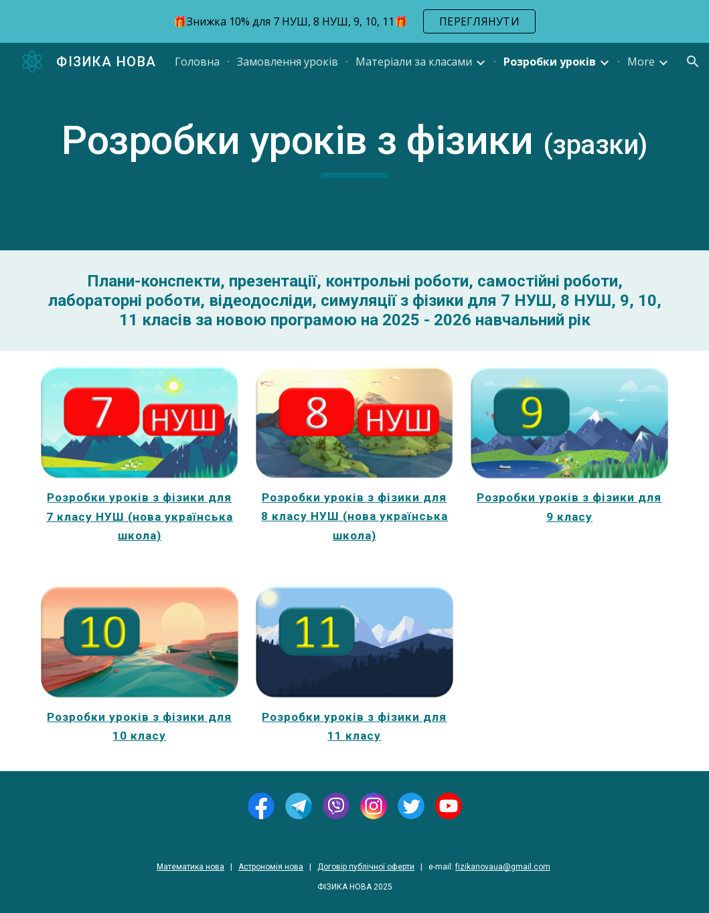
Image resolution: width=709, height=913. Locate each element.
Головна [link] (197, 61)
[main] (354, 146)
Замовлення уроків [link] (287, 61)
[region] (354, 21)
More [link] (641, 61)
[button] (693, 62)
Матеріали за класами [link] (414, 61)
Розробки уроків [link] (549, 61)
